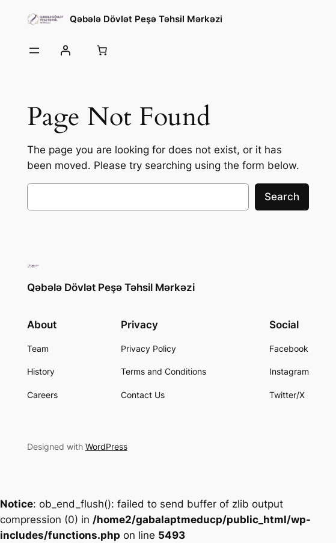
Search (281, 197)
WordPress (106, 446)
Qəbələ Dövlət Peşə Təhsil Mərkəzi (146, 19)
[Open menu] (34, 50)
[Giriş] (65, 50)
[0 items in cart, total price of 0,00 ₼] (102, 50)
